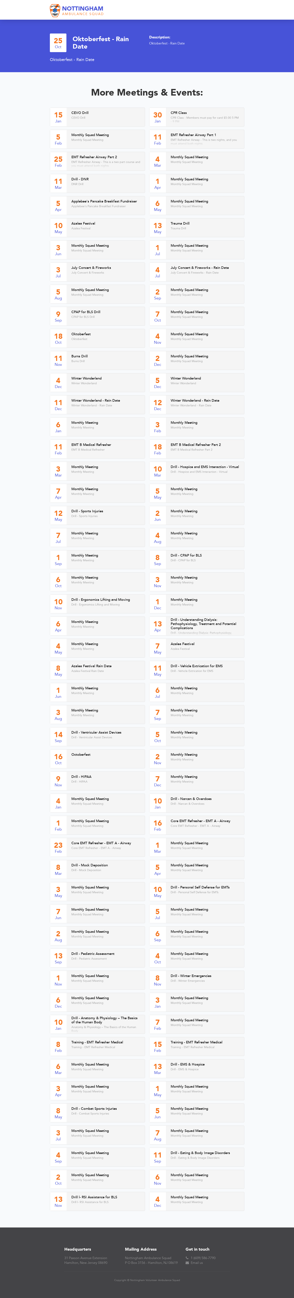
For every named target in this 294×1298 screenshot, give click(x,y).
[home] (77, 11)
